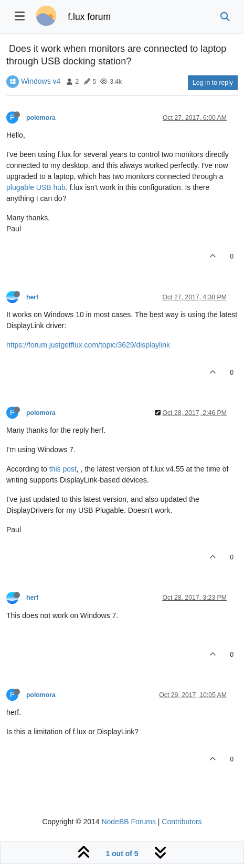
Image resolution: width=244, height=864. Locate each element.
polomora (41, 117)
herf (32, 297)
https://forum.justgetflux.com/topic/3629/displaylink (88, 345)
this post (63, 469)
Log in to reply (213, 82)
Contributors (181, 821)
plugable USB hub (36, 187)
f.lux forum (89, 17)
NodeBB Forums (128, 821)
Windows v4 (40, 81)
